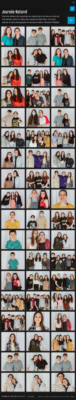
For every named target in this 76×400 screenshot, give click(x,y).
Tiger (72, 396)
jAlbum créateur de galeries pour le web (53, 396)
